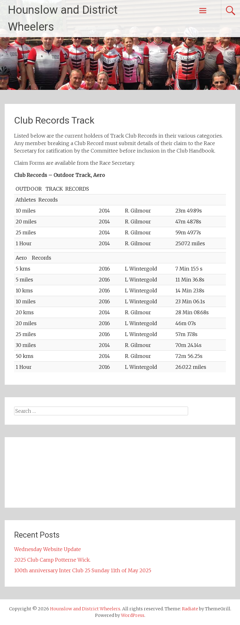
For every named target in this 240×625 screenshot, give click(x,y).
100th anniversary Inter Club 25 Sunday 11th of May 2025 (82, 570)
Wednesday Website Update (47, 549)
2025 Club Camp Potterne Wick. (52, 560)
